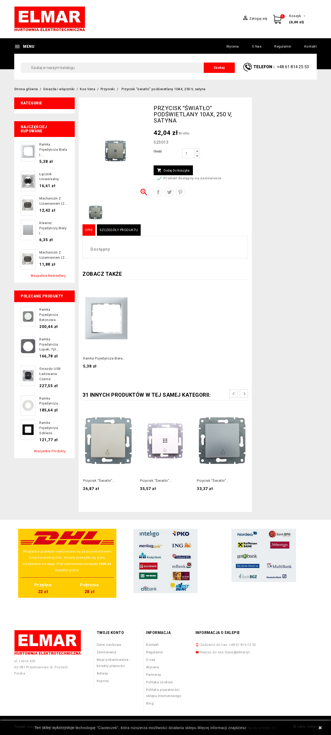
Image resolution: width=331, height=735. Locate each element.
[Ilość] (188, 153)
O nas (257, 46)
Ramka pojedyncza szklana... (48, 428)
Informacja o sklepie (217, 633)
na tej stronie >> (261, 728)
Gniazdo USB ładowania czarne (50, 374)
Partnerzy (153, 675)
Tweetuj (169, 192)
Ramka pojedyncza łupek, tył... (49, 344)
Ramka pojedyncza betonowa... (48, 315)
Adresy (102, 673)
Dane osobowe (109, 645)
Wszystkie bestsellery (48, 276)
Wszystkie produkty (50, 451)
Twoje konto (110, 633)
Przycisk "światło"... (99, 481)
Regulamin (282, 46)
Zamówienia (106, 652)
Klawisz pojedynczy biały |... (52, 228)
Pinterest (180, 192)
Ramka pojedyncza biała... (104, 358)
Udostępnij (158, 192)
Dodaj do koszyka (173, 170)
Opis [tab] (89, 230)
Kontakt (310, 46)
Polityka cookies (159, 682)
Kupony (103, 681)
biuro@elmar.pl (237, 652)
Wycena (232, 46)
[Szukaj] (128, 68)
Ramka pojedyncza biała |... (53, 149)
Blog (150, 703)
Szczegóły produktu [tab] (119, 230)
